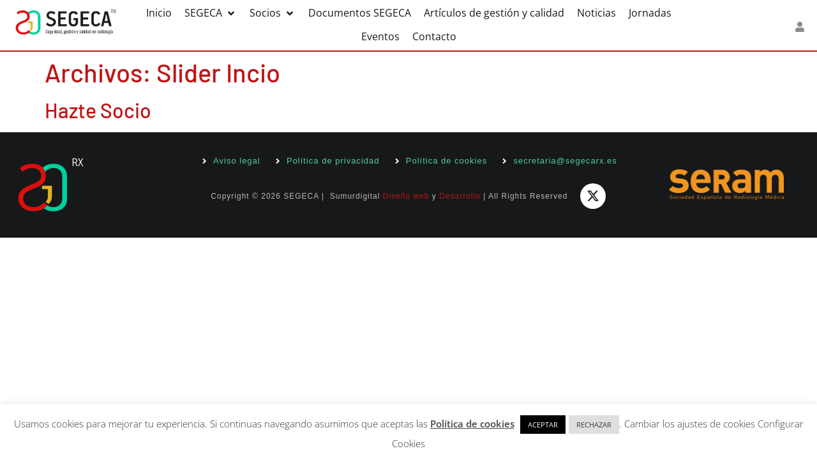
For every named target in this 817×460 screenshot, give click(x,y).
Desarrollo (460, 196)
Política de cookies (472, 423)
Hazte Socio (98, 110)
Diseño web (406, 196)
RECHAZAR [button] (593, 424)
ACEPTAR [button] (543, 424)
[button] (210, 13)
